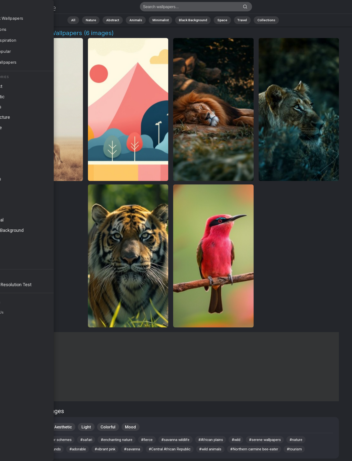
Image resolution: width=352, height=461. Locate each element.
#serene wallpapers (283, 440)
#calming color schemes (54, 440)
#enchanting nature (123, 440)
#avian (17, 440)
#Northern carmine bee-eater (272, 450)
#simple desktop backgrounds (38, 450)
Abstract (117, 19)
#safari (91, 440)
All (82, 19)
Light (87, 427)
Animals (139, 19)
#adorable (83, 450)
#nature (317, 440)
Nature (98, 19)
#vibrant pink (113, 450)
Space (218, 19)
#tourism (314, 450)
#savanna (141, 450)
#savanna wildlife (186, 440)
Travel (236, 19)
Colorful (109, 427)
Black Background (190, 19)
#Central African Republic (182, 450)
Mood (133, 427)
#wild (252, 440)
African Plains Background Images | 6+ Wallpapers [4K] (30, 8)
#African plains (224, 440)
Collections (257, 19)
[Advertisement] (171, 366)
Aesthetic (63, 427)
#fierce (155, 440)
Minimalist (161, 19)
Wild (41, 427)
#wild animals (225, 450)
